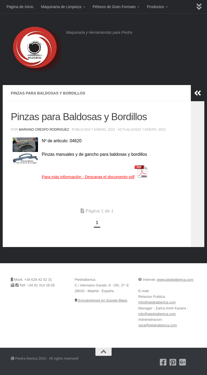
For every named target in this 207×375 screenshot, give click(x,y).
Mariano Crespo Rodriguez (44, 129)
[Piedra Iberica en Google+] (183, 362)
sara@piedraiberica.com (157, 325)
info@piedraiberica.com (157, 302)
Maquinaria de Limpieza (61, 7)
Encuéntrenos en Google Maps (101, 300)
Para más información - (97, 176)
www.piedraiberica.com (175, 280)
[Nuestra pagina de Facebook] (163, 362)
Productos (155, 7)
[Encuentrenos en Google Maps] (192, 362)
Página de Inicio (19, 7)
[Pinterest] (173, 362)
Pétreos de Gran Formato (114, 7)
